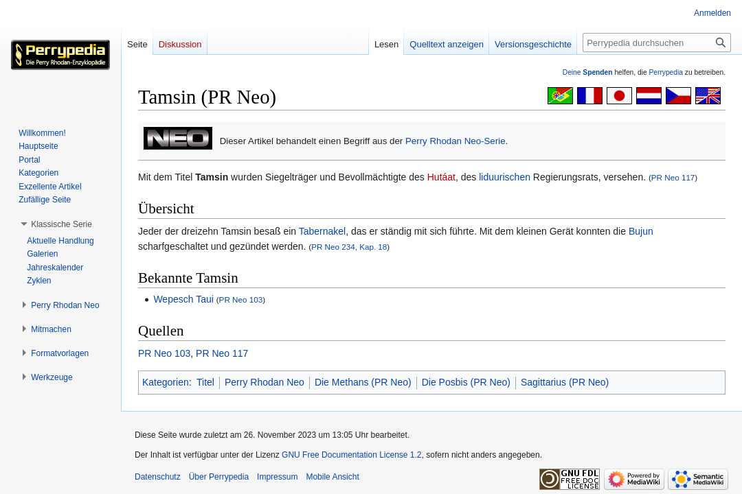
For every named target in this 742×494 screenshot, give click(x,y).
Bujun (641, 231)
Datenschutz (158, 477)
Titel (205, 382)
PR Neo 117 (673, 177)
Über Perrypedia (219, 477)
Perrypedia (666, 72)
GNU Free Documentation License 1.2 (351, 455)
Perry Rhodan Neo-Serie (455, 141)
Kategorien (165, 382)
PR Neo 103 (241, 299)
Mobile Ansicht (332, 477)
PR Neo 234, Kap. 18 (349, 246)
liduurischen (504, 177)
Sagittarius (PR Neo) (565, 382)
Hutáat (441, 177)
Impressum (277, 477)
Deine (588, 72)
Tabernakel (322, 231)
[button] (61, 224)
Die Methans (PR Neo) (363, 382)
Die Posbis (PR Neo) (466, 382)
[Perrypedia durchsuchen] (657, 42)
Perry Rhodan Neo (264, 382)
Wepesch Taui (183, 299)
